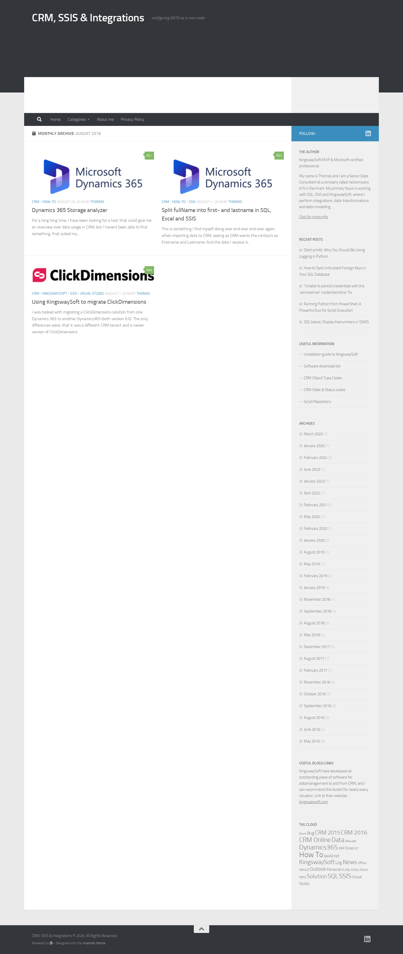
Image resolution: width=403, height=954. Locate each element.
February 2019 (315, 575)
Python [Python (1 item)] (364, 870)
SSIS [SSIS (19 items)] (345, 876)
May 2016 (312, 741)
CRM (35, 202)
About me (105, 119)
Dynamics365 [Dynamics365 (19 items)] (318, 847)
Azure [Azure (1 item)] (302, 833)
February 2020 (315, 528)
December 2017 (317, 646)
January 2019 (314, 587)
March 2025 (313, 434)
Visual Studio (92, 293)
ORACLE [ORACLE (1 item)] (304, 870)
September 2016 (317, 705)
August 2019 (314, 552)
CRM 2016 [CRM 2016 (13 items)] (354, 832)
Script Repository (317, 401)
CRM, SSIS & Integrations (88, 17)
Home (55, 119)
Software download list (322, 366)
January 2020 (314, 540)
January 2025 (314, 445)
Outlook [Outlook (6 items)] (318, 869)
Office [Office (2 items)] (362, 863)
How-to (49, 202)
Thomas (97, 202)
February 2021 (315, 505)
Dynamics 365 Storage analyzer (69, 210)
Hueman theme (94, 943)
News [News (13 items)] (350, 862)
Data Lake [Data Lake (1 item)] (350, 841)
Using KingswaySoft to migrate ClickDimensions (89, 302)
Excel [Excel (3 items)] (349, 848)
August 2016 (314, 717)
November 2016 (317, 682)
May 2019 (312, 564)
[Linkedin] (368, 133)
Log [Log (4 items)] (338, 862)
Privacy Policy (132, 119)
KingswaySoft (54, 293)
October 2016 (315, 694)
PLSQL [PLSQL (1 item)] (355, 870)
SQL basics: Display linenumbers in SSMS (336, 322)
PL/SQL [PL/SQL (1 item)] (346, 870)
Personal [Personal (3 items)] (334, 869)
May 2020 (312, 516)
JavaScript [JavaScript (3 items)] (331, 856)
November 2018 (317, 599)
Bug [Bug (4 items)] (310, 833)
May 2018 (312, 635)
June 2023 (312, 469)
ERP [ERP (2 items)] (342, 848)
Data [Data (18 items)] (338, 840)
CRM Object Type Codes (323, 378)
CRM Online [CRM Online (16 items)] (315, 840)
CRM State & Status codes (324, 389)
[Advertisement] (201, 74)
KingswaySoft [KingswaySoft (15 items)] (317, 862)
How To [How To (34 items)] (311, 854)
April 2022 (312, 493)
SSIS (192, 202)
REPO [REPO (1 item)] (302, 877)
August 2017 (314, 658)
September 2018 (317, 611)
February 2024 (315, 457)
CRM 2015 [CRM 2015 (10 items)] (327, 832)
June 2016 (312, 729)
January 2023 (314, 481)
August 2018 (314, 623)
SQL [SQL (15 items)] (333, 876)
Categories (77, 119)
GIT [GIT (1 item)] (356, 848)
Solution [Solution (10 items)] (317, 876)
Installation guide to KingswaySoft (331, 354)
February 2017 (315, 670)
